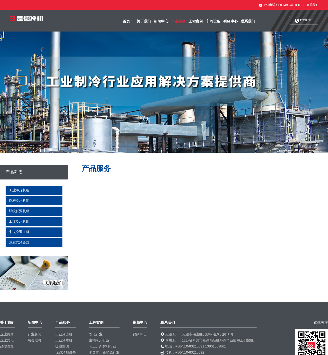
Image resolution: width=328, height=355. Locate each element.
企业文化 (7, 340)
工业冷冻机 (63, 334)
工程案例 (196, 21)
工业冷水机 (63, 340)
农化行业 (96, 334)
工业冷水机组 (19, 221)
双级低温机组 (19, 211)
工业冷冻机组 (19, 190)
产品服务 (178, 21)
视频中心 (230, 21)
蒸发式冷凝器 (19, 242)
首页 (126, 21)
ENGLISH (303, 21)
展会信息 (34, 340)
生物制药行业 (99, 340)
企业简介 (7, 334)
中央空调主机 (19, 232)
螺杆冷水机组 (19, 200)
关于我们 (144, 21)
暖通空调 (62, 346)
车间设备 (213, 21)
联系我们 (312, 5)
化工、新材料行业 (102, 346)
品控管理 (7, 346)
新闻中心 (161, 21)
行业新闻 (34, 334)
